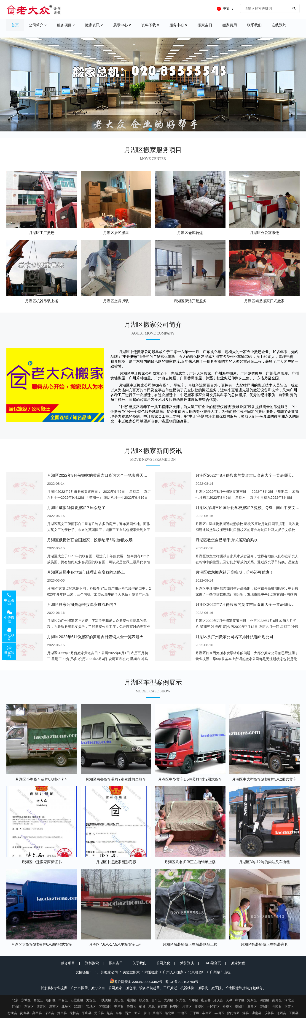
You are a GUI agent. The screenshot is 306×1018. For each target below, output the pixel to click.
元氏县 (99, 1013)
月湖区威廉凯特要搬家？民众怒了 (76, 508)
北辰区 (66, 1006)
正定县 (289, 1006)
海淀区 (91, 1000)
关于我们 (139, 963)
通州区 (131, 1000)
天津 (229, 1000)
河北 (151, 1006)
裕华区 (227, 1006)
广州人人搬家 (173, 972)
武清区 (78, 1006)
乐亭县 (269, 1013)
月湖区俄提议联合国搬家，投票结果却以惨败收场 (90, 540)
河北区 (289, 1000)
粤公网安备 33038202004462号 (136, 982)
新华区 (199, 1006)
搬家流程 (238, 963)
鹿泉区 (252, 1006)
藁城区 (239, 1006)
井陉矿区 (213, 1006)
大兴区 (168, 1000)
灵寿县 (25, 1013)
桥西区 (187, 1006)
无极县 (74, 1013)
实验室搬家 (131, 972)
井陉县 (277, 1006)
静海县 (131, 1006)
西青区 (41, 1006)
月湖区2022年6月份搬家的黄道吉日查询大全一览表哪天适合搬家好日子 (109, 637)
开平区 (194, 1013)
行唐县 (12, 1013)
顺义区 (144, 1000)
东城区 (26, 1000)
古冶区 (182, 1013)
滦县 (245, 1013)
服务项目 (68, 963)
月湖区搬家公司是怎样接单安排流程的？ (82, 604)
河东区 (252, 1000)
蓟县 (142, 1006)
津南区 (54, 1006)
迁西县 (281, 1013)
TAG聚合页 (212, 963)
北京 (15, 1000)
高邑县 (37, 1013)
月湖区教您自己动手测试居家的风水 (227, 540)
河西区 (264, 1000)
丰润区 (219, 1013)
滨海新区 (105, 1006)
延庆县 (218, 1000)
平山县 (86, 1013)
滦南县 (256, 1013)
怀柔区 (181, 1000)
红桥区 (16, 1006)
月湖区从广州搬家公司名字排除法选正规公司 (234, 637)
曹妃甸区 (233, 1013)
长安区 (174, 1006)
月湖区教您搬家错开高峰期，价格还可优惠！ (234, 572)
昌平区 (156, 1000)
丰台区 (63, 1000)
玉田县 (293, 1013)
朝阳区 (51, 1000)
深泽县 (49, 1013)
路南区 (157, 1013)
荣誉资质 (187, 963)
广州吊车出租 (220, 972)
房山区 (119, 1000)
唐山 (146, 1013)
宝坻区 (91, 1006)
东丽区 (29, 1006)
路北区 (169, 1013)
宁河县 (119, 1006)
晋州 (128, 1013)
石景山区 (77, 1000)
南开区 (277, 1000)
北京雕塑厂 (196, 972)
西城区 (38, 1000)
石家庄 (162, 1006)
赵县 (110, 1013)
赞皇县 (62, 1013)
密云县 (206, 1000)
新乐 (137, 1013)
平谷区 (193, 1000)
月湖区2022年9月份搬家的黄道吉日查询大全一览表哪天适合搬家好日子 (109, 475)
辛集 (119, 1013)
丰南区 (207, 1013)
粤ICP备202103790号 (181, 982)
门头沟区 (105, 1000)
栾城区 (264, 1006)
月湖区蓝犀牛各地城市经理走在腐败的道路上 (86, 572)
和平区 (239, 1000)
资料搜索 (92, 963)
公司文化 (163, 963)
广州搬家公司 (107, 972)
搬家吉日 (116, 963)
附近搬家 (151, 972)
